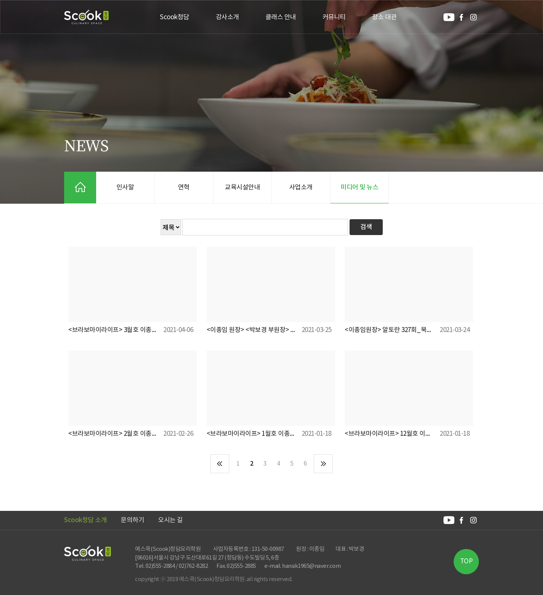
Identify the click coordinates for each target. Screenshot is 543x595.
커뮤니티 (334, 17)
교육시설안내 (242, 187)
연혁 (184, 187)
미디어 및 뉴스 (359, 187)
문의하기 (132, 520)
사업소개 (301, 187)
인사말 (125, 187)
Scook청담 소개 (85, 520)
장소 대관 (384, 17)
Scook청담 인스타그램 (473, 17)
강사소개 (227, 17)
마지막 (323, 463)
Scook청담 (86, 17)
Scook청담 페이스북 (461, 17)
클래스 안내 (280, 17)
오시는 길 (170, 520)
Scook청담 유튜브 (448, 17)
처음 (219, 463)
